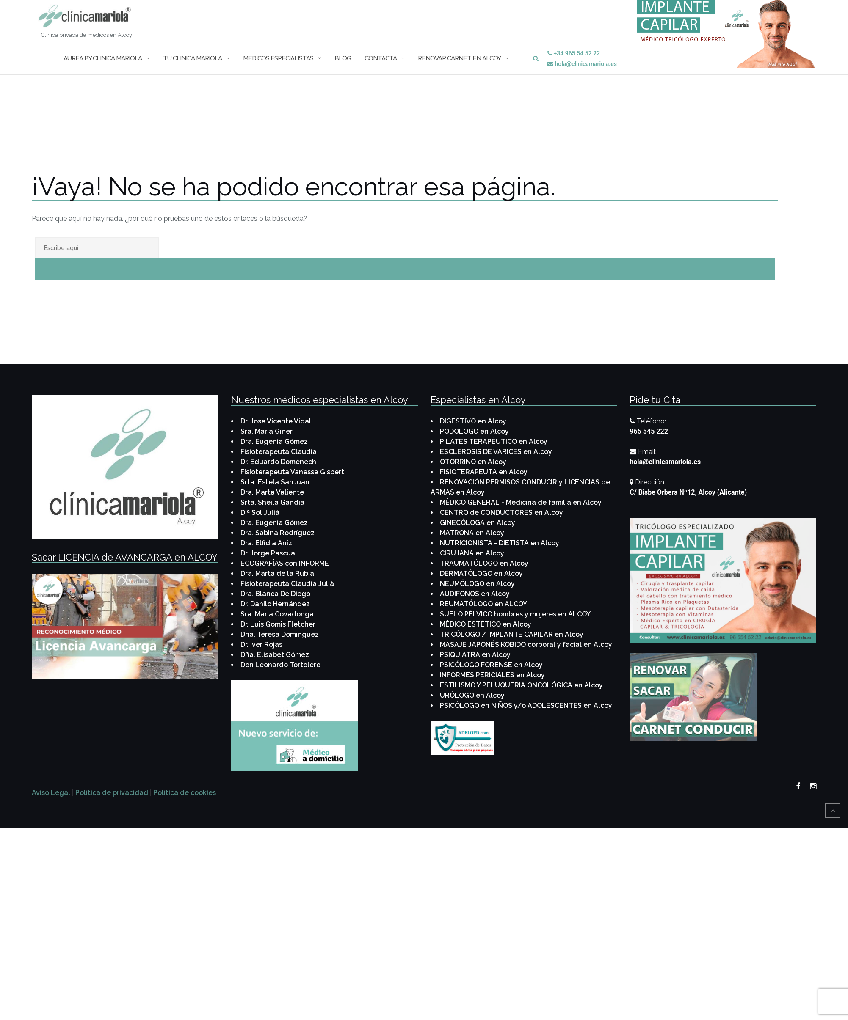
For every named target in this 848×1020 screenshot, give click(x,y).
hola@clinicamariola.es (582, 64)
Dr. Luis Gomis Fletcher (277, 624)
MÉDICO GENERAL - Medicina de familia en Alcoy (521, 502)
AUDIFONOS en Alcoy (475, 594)
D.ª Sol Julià (259, 513)
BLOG (342, 58)
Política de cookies (184, 793)
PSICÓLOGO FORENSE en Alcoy (491, 665)
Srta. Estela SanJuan (274, 482)
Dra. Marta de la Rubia (277, 573)
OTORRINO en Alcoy (473, 462)
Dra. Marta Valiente (272, 492)
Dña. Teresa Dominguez (279, 634)
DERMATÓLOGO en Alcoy (481, 573)
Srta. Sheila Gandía (272, 502)
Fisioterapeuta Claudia (278, 452)
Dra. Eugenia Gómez (274, 441)
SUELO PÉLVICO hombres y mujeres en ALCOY (515, 614)
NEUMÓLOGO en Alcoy (477, 584)
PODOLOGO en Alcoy (474, 431)
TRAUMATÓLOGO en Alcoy (484, 563)
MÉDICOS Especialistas (278, 58)
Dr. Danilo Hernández (275, 604)
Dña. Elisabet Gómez (274, 655)
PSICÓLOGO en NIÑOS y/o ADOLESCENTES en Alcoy (526, 705)
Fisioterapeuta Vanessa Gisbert (292, 472)
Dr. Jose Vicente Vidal (275, 421)
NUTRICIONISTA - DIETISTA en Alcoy (499, 543)
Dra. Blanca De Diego (275, 594)
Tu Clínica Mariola (192, 58)
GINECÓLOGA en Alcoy (477, 523)
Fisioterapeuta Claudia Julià (287, 584)
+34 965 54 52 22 (573, 53)
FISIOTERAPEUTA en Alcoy (484, 472)
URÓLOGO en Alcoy (472, 695)
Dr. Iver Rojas (261, 645)
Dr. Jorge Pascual (268, 553)
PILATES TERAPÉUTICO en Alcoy (493, 441)
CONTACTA (381, 58)
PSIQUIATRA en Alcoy (475, 655)
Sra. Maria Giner (266, 431)
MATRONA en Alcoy (472, 533)
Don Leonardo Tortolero (280, 665)
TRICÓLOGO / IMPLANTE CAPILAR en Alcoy (511, 634)
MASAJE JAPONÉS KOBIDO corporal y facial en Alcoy (526, 645)
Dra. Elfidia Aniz (266, 543)
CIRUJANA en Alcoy (472, 553)
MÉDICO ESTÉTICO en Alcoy (485, 624)
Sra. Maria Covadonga (277, 614)
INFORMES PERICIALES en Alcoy (492, 675)
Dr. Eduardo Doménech (278, 462)
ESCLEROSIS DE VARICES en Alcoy (496, 452)
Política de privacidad (111, 793)
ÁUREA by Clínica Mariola (103, 58)
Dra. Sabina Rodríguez (277, 533)
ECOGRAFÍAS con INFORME (284, 563)
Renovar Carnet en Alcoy (459, 58)
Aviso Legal (51, 793)
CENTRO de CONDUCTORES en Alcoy (501, 513)
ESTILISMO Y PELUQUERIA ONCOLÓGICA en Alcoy (521, 685)
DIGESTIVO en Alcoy (473, 421)
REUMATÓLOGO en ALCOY (483, 604)
